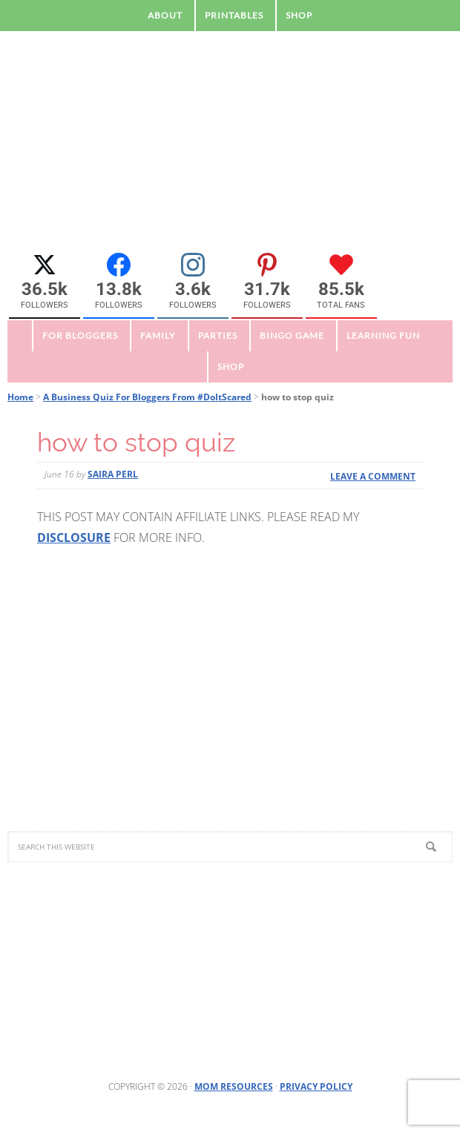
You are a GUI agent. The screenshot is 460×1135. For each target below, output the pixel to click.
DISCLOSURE (74, 537)
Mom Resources (233, 1086)
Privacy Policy (316, 1086)
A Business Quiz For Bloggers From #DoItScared (147, 397)
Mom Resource (230, 147)
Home (20, 397)
